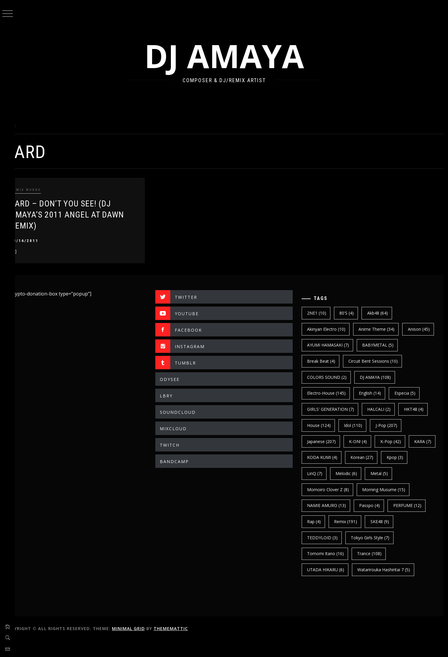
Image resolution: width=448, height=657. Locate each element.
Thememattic (185, 644)
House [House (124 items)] (356, 425)
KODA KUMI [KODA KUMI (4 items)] (391, 457)
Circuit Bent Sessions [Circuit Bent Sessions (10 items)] (337, 377)
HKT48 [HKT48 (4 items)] (322, 425)
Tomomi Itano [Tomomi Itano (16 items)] (382, 553)
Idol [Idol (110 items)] (391, 425)
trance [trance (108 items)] (324, 569)
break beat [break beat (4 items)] (371, 361)
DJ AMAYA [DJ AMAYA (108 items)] (327, 393)
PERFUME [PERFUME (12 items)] (360, 521)
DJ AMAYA (232, 55)
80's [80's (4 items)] (351, 313)
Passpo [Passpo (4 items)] (322, 521)
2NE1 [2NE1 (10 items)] (321, 313)
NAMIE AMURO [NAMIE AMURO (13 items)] (387, 505)
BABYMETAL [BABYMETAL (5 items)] (328, 361)
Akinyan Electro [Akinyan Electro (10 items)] (331, 329)
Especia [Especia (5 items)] (322, 409)
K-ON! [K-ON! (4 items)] (398, 441)
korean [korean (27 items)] (323, 473)
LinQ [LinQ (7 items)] (385, 473)
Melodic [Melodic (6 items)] (417, 473)
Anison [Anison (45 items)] (323, 345)
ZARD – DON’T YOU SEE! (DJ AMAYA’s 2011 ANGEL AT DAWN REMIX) (82, 215)
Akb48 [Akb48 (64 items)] (382, 313)
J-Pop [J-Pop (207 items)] (323, 441)
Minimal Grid (143, 644)
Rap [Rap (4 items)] (394, 521)
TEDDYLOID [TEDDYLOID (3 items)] (395, 537)
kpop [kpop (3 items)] (356, 473)
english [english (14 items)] (419, 393)
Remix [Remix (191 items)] (323, 537)
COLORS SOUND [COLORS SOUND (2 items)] (394, 377)
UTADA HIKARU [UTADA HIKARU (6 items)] (368, 569)
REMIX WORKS (40, 190)
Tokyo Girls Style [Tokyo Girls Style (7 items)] (331, 553)
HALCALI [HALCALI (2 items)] (418, 409)
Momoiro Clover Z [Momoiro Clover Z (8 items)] (364, 489)
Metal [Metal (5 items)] (320, 489)
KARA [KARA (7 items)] (354, 457)
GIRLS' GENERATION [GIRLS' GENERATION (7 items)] (369, 409)
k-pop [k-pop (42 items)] (322, 457)
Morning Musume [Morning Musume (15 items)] (333, 505)
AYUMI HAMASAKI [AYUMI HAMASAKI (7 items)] (368, 345)
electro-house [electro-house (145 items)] (375, 393)
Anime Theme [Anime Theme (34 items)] (382, 329)
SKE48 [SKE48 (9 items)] (357, 537)
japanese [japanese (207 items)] (361, 441)
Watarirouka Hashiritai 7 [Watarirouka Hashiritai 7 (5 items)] (338, 586)
